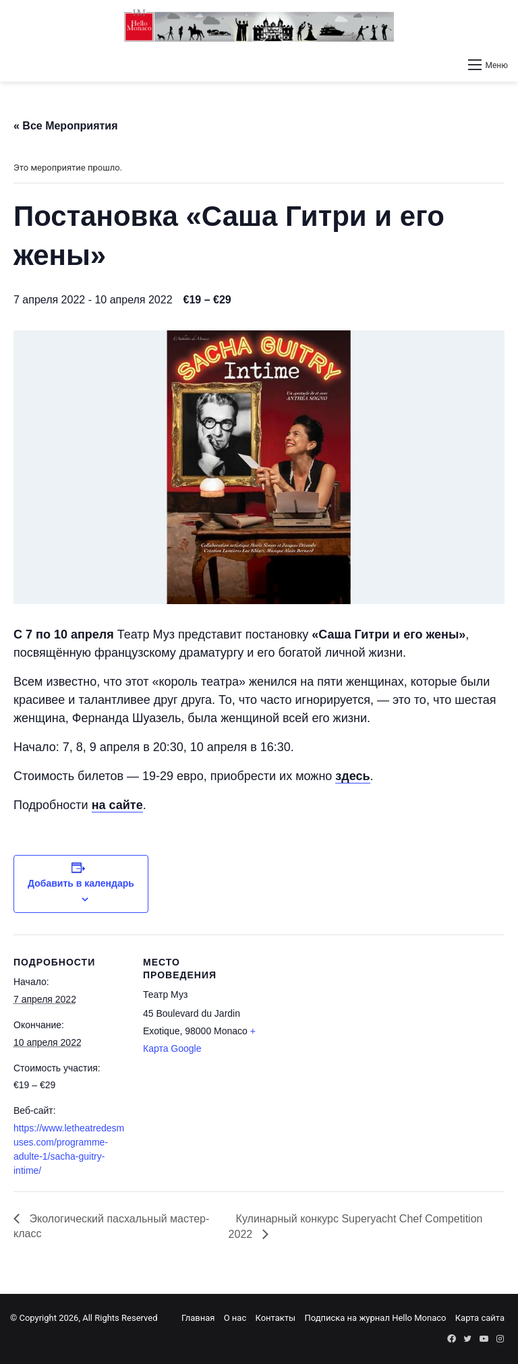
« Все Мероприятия (65, 125)
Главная (197, 1318)
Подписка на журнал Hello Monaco (375, 1318)
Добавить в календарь (81, 883)
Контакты (275, 1318)
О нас (235, 1318)
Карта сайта (480, 1318)
